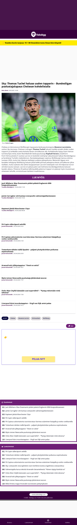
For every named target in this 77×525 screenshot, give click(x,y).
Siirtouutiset (36, 318)
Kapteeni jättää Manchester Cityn (16, 208)
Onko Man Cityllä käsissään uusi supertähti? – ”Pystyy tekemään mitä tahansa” (31, 292)
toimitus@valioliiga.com (38, 494)
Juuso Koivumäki (7, 226)
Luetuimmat (9, 446)
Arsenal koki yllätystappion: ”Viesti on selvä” (20, 265)
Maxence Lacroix (23, 318)
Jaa (70, 326)
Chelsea (12, 318)
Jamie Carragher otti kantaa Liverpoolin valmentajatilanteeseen (29, 196)
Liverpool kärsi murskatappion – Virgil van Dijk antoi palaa (26, 303)
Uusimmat (8, 402)
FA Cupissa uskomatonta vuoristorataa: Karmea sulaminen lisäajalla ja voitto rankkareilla (31, 238)
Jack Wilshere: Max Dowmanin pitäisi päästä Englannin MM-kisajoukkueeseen (27, 184)
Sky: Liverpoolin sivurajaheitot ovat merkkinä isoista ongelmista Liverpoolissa (34, 466)
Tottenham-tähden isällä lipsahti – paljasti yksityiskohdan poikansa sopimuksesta (30, 250)
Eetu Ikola (5, 90)
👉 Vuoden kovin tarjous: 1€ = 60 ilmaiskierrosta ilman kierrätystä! (31, 43)
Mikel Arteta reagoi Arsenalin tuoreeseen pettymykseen (26, 484)
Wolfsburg (46, 318)
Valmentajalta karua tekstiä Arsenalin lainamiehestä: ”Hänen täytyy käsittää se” (35, 469)
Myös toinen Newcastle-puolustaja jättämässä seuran (24, 278)
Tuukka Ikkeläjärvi (8, 187)
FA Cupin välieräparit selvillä (14, 224)
